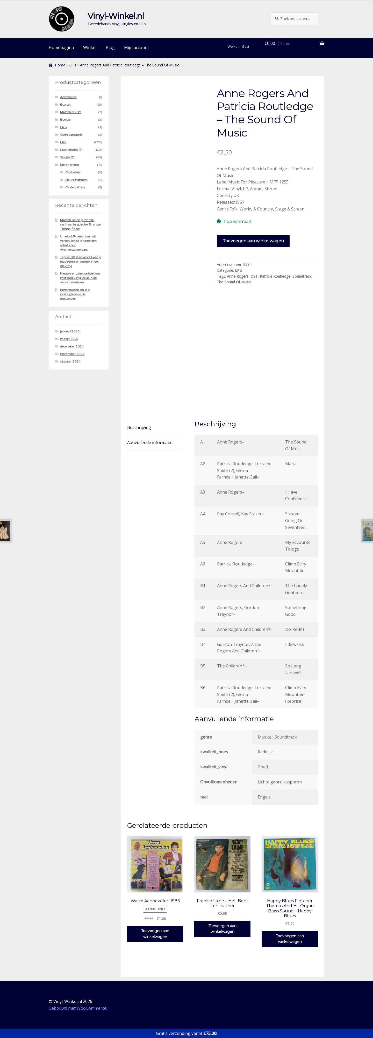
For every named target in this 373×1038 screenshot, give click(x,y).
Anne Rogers (237, 276)
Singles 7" (67, 157)
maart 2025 (69, 339)
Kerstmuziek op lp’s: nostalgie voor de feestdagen (75, 294)
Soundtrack (301, 276)
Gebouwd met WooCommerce (77, 1008)
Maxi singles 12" (71, 150)
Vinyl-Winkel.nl (116, 16)
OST (254, 276)
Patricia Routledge (275, 276)
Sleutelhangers (76, 180)
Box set (65, 104)
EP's (63, 127)
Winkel (89, 47)
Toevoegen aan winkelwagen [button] (155, 933)
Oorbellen (72, 172)
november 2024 (72, 354)
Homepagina (61, 47)
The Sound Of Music (234, 281)
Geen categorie (71, 134)
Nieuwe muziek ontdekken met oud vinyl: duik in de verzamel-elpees (80, 277)
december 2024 (72, 346)
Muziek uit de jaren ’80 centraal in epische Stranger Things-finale (81, 224)
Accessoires (68, 97)
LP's (72, 65)
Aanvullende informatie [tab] (150, 442)
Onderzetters (75, 187)
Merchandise (69, 165)
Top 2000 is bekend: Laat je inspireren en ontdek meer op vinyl (80, 261)
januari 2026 (69, 331)
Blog (110, 47)
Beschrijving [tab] (139, 427)
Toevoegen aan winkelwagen (253, 240)
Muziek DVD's (70, 112)
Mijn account (136, 47)
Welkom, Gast (238, 46)
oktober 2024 (70, 361)
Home (60, 65)
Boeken (65, 119)
